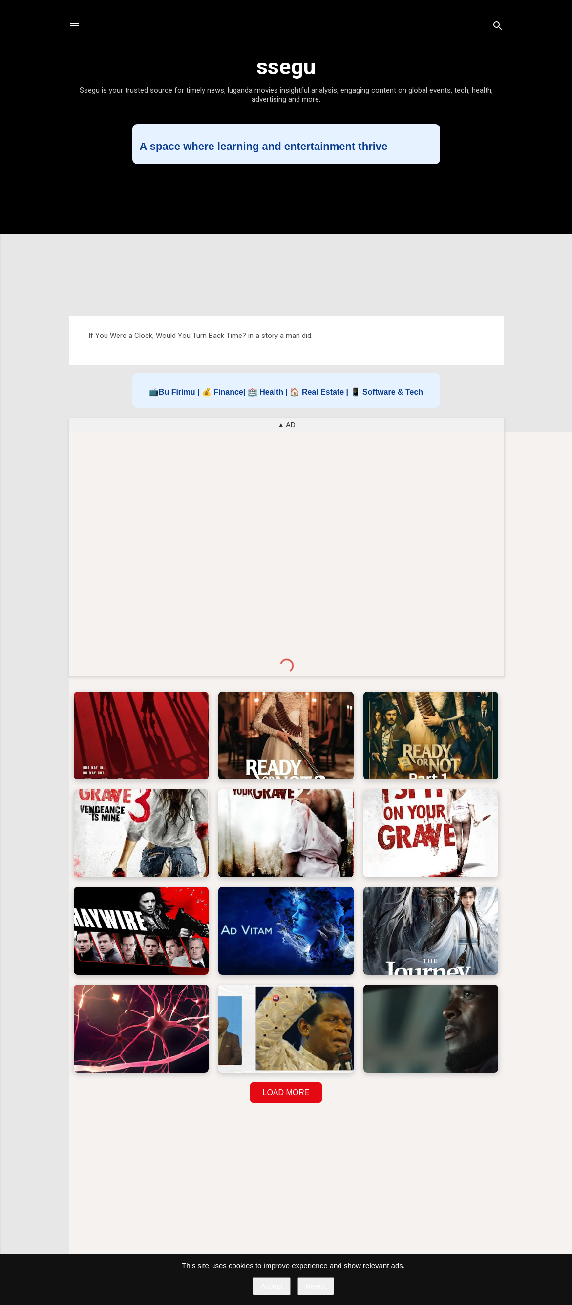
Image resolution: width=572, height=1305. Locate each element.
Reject (315, 1286)
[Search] (498, 27)
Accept (271, 1286)
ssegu (286, 67)
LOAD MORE (285, 1092)
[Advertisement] (286, 240)
